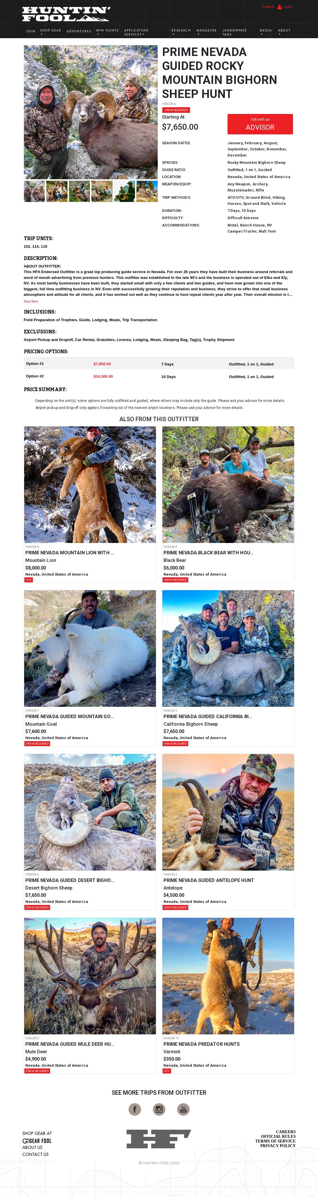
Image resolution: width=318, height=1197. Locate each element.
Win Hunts (107, 30)
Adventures (79, 31)
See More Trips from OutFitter (159, 1092)
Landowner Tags (235, 32)
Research (181, 30)
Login (285, 6)
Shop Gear (50, 30)
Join (30, 31)
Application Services (136, 32)
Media (266, 30)
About (284, 30)
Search (268, 6)
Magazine (207, 30)
